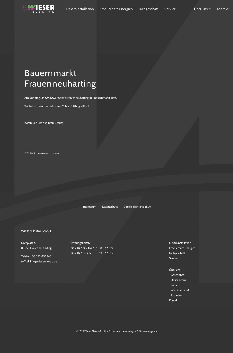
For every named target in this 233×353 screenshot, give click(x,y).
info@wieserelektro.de (43, 261)
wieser (45, 164)
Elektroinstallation (109, 13)
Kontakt (173, 300)
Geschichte (177, 275)
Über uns (174, 270)
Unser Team (178, 280)
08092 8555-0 (41, 256)
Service (199, 13)
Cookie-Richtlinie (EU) (137, 206)
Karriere (175, 285)
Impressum (89, 206)
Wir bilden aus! (180, 290)
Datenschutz (110, 206)
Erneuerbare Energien (145, 13)
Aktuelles (176, 295)
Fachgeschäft (177, 13)
